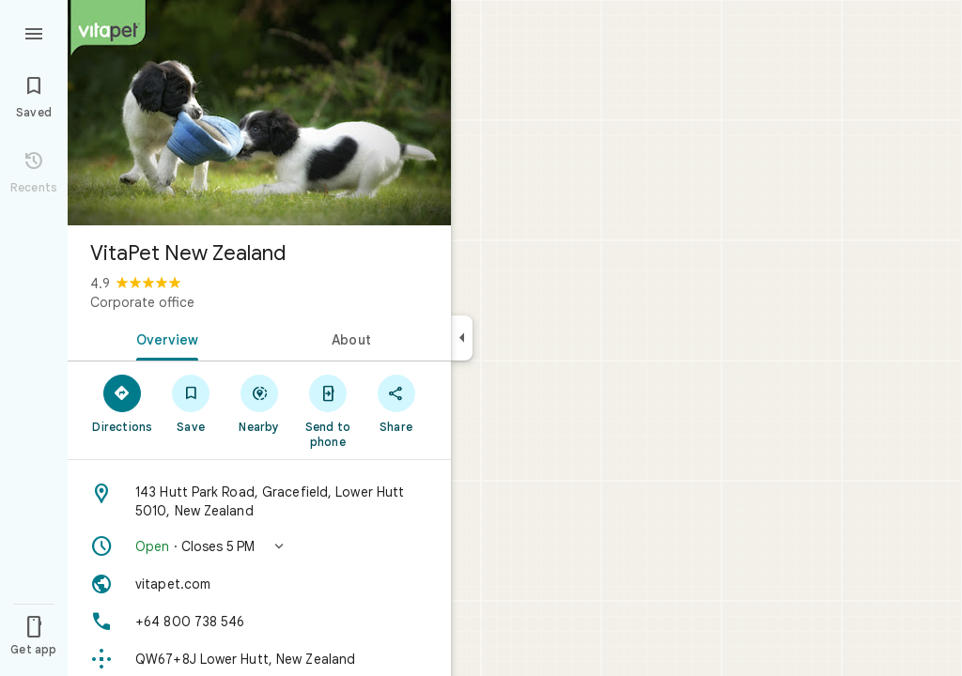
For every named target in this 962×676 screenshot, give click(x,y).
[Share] (396, 403)
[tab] (163, 338)
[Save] (191, 403)
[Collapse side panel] (462, 338)
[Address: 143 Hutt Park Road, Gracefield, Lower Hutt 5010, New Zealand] (259, 501)
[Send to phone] (327, 410)
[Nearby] (259, 403)
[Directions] (122, 403)
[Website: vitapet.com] (259, 584)
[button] (259, 546)
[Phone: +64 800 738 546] (259, 621)
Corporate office (142, 302)
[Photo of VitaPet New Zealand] (259, 112)
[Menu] (34, 32)
